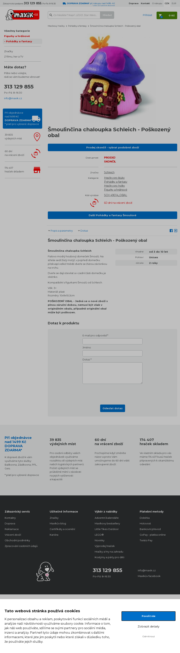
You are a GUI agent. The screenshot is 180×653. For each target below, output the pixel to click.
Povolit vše (148, 616)
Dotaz (84, 230)
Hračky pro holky (114, 185)
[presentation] (112, 393)
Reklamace (12, 529)
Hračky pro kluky (114, 178)
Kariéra (54, 534)
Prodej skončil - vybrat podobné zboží (112, 147)
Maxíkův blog (58, 523)
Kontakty (10, 517)
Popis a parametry (62, 230)
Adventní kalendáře (107, 517)
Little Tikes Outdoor (107, 529)
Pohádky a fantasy (19, 41)
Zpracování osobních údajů (21, 545)
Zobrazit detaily (148, 626)
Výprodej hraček (105, 545)
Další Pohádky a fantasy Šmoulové (112, 215)
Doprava (10, 523)
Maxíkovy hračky (56, 26)
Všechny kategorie (17, 30)
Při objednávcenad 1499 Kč (22, 118)
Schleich (109, 172)
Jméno (86, 347)
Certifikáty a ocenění (62, 529)
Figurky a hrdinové (17, 36)
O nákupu (157, 3)
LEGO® (99, 534)
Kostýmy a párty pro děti (109, 557)
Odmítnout (148, 636)
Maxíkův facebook (149, 576)
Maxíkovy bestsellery (107, 523)
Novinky (99, 540)
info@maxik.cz (13, 98)
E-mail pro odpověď (94, 335)
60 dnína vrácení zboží (14, 153)
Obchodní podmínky (17, 540)
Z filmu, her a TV (13, 56)
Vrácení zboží (13, 534)
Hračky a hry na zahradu (109, 551)
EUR (174, 3)
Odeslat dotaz (113, 408)
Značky (8, 51)
